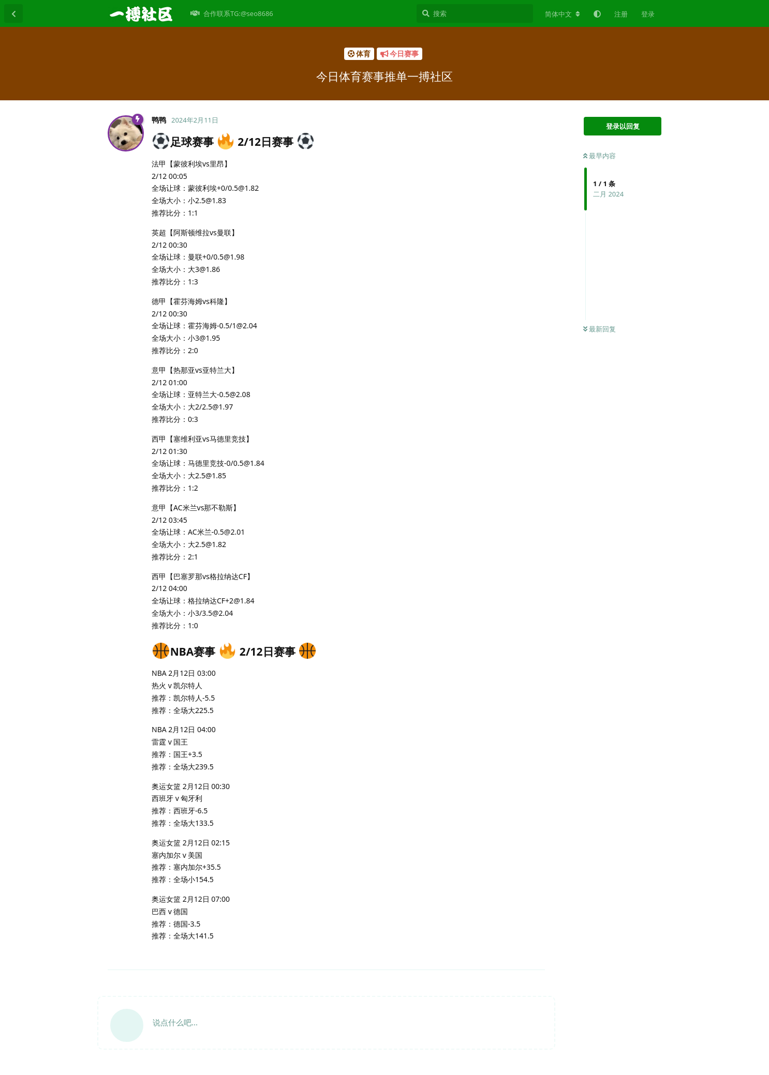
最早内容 (599, 155)
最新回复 (599, 329)
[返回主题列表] (13, 13)
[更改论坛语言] (562, 14)
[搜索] (475, 13)
